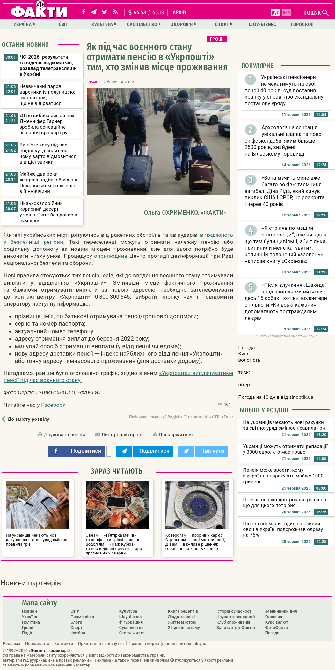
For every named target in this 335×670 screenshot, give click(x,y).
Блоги (76, 622)
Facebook (53, 405)
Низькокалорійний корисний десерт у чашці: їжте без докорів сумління (48, 212)
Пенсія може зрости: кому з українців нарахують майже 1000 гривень (283, 475)
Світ (63, 24)
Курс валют (276, 622)
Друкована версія (64, 435)
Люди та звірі (181, 616)
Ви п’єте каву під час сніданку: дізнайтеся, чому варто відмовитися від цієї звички (48, 153)
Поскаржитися (176, 435)
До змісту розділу (28, 419)
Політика (31, 622)
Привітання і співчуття (101, 643)
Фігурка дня (131, 622)
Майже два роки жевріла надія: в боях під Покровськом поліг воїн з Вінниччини (49, 182)
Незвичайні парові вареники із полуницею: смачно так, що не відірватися (47, 94)
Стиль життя (132, 633)
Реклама (11, 643)
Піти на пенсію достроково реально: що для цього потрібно (285, 502)
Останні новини (25, 44)
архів (179, 12)
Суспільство (142, 24)
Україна (22, 24)
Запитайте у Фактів (235, 627)
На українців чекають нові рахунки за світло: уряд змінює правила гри (284, 425)
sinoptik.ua (301, 397)
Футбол (77, 633)
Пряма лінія (82, 616)
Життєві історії (182, 622)
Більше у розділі (264, 410)
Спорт (222, 24)
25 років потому (184, 627)
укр (286, 12)
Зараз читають (116, 471)
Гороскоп (302, 24)
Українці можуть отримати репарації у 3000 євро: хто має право (285, 449)
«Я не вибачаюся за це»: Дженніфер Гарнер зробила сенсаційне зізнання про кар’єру (48, 124)
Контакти (63, 643)
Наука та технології (235, 616)
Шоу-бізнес (262, 24)
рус (275, 12)
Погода (272, 633)
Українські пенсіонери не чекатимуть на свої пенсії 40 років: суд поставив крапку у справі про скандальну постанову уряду (284, 90)
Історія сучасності (234, 611)
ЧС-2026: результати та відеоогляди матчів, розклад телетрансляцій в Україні (48, 65)
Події (27, 633)
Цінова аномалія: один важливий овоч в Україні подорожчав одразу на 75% (283, 529)
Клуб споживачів (233, 622)
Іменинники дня (281, 611)
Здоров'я (182, 24)
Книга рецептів (183, 611)
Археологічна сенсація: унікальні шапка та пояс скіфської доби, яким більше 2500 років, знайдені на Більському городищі (283, 140)
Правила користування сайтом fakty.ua (168, 643)
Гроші (217, 39)
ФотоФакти (276, 627)
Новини (29, 611)
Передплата (37, 643)
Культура (102, 24)
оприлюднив (110, 256)
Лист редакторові (121, 435)
